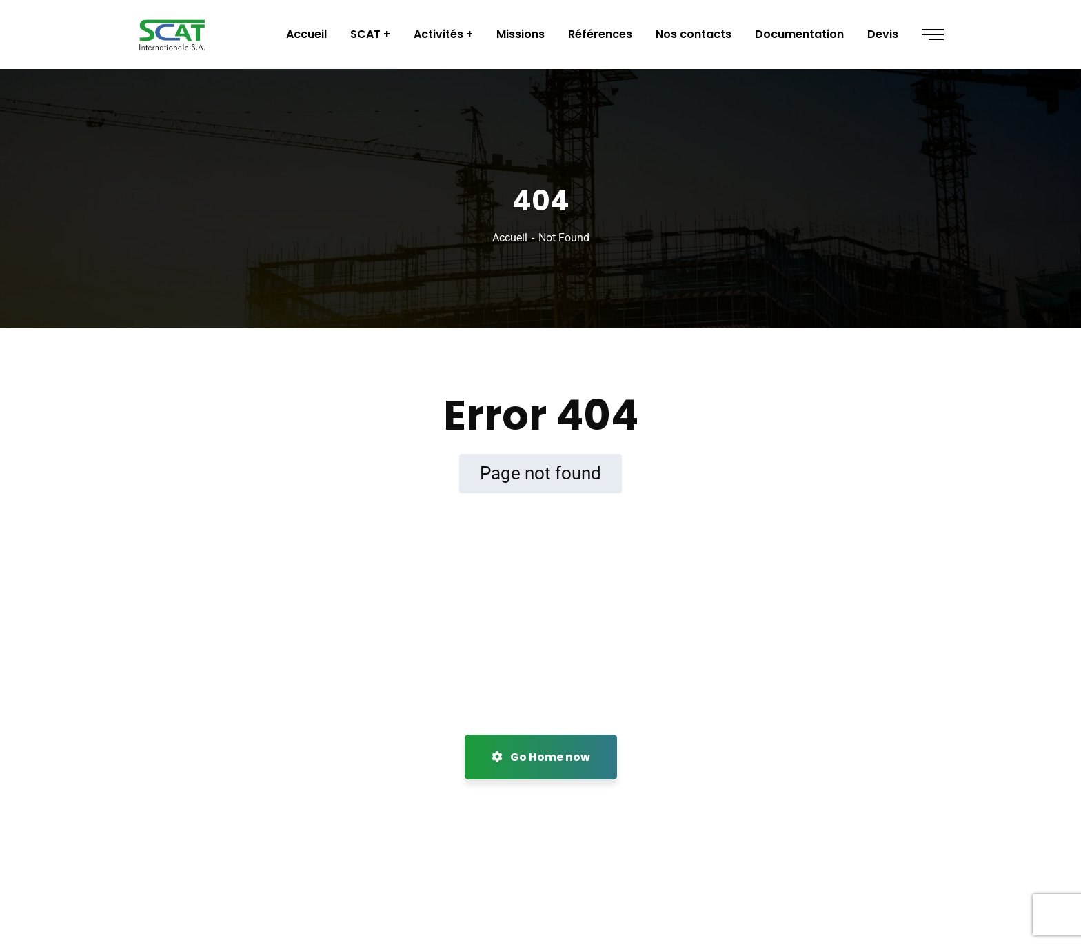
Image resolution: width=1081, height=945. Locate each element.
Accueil (509, 237)
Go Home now (541, 757)
